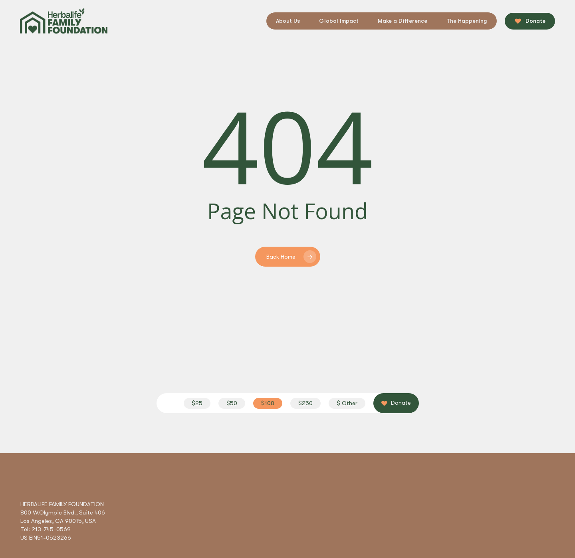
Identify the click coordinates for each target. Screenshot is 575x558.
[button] (197, 403)
